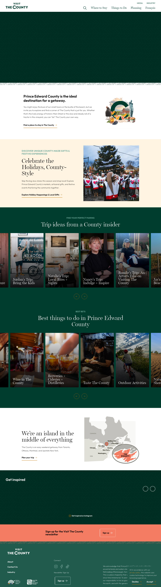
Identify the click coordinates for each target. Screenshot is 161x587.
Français (150, 7)
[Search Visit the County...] (85, 8)
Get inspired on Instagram (80, 516)
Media (140, 3)
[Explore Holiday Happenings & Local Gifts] (111, 173)
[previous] (76, 296)
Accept (150, 581)
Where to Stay (99, 7)
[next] (84, 296)
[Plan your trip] (111, 439)
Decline (135, 581)
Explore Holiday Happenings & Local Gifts (40, 194)
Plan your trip (28, 457)
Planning (136, 7)
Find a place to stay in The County (38, 125)
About (10, 561)
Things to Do (119, 7)
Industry (151, 3)
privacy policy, (135, 572)
